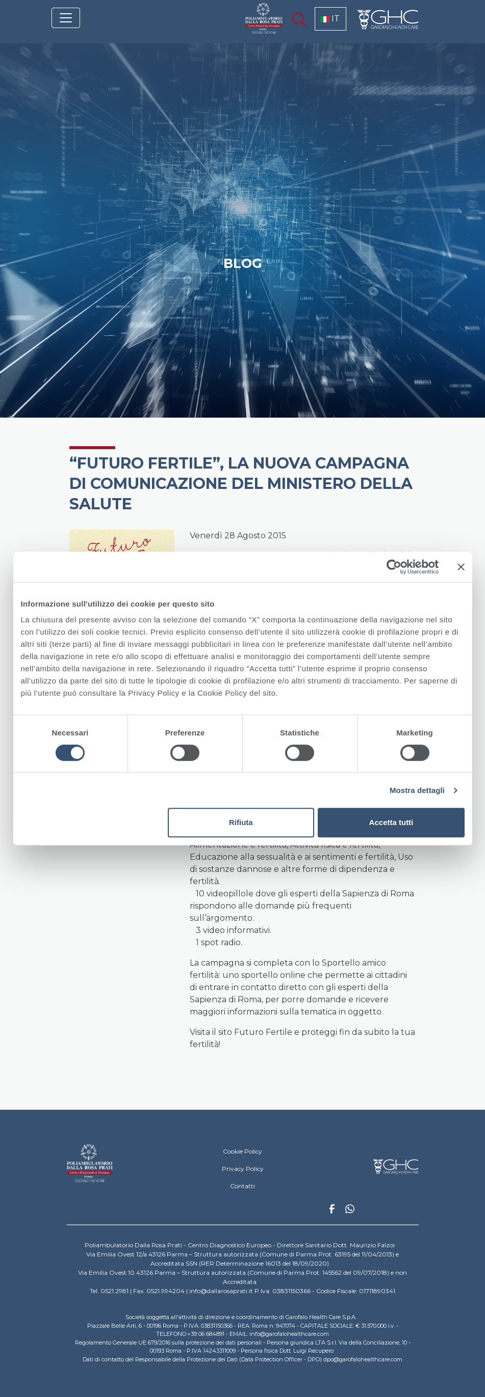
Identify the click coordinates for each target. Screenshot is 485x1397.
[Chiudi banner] (461, 566)
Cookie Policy (242, 1151)
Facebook (332, 1211)
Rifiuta (241, 822)
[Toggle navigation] (66, 18)
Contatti (242, 1186)
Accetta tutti (391, 822)
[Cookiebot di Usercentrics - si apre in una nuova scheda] (394, 566)
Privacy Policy (243, 1168)
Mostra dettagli (417, 790)
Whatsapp (350, 1210)
